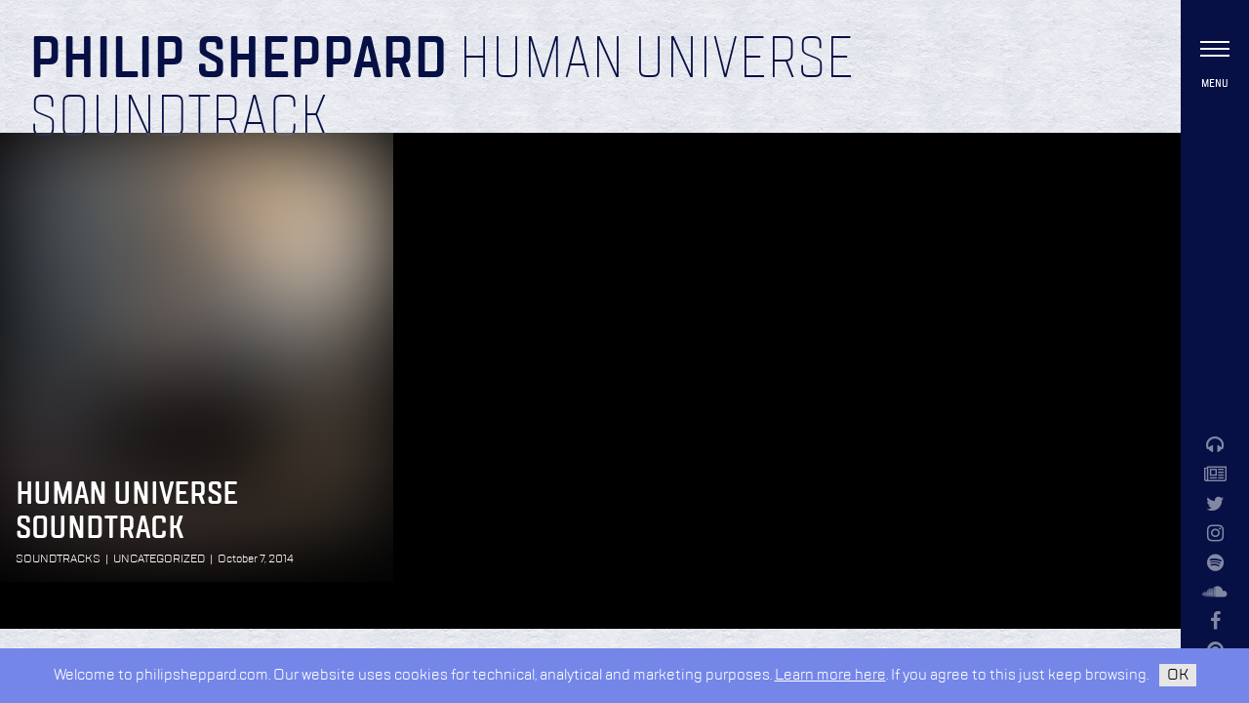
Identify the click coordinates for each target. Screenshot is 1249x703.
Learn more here (830, 675)
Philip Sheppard (238, 60)
